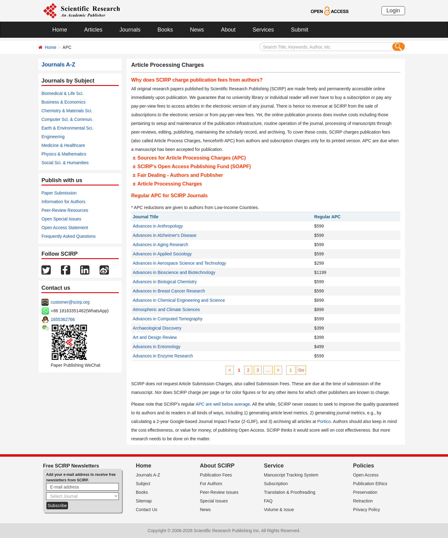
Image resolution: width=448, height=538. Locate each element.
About (228, 30)
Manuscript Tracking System (291, 474)
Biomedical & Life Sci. (62, 93)
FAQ (268, 500)
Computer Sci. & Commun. (67, 119)
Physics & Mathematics (63, 154)
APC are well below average (223, 404)
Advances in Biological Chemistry (165, 281)
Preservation (365, 492)
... (268, 370)
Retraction (363, 500)
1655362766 (63, 319)
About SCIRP (217, 466)
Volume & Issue (279, 509)
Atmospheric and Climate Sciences (166, 309)
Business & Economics (63, 102)
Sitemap (144, 500)
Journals (129, 30)
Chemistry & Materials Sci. (66, 110)
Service (274, 466)
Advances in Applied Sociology (162, 253)
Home (59, 30)
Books (165, 30)
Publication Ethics (370, 483)
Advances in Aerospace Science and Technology (179, 263)
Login (393, 10)
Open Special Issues (61, 218)
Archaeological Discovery (157, 328)
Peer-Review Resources (64, 210)
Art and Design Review (155, 337)
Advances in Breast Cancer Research (169, 290)
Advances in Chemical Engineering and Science (179, 300)
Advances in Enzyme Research (163, 355)
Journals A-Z (148, 474)
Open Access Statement (64, 227)
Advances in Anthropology (158, 226)
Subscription (276, 483)
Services (263, 30)
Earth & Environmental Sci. (67, 128)
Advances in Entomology (156, 346)
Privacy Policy (366, 509)
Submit (299, 30)
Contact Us (146, 509)
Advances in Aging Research (160, 244)
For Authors (211, 483)
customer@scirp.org (70, 302)
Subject (143, 483)
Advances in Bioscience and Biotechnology (174, 272)
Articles (93, 30)
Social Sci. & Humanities (65, 162)
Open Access (366, 474)
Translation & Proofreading (289, 492)
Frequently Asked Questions (68, 236)
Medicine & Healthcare (63, 145)
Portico (324, 421)
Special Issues (214, 500)
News (197, 30)
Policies (363, 466)
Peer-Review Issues (219, 492)
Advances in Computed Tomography (167, 318)
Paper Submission (59, 192)
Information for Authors (63, 201)
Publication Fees (216, 474)
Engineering (53, 136)
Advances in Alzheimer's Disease (164, 235)
